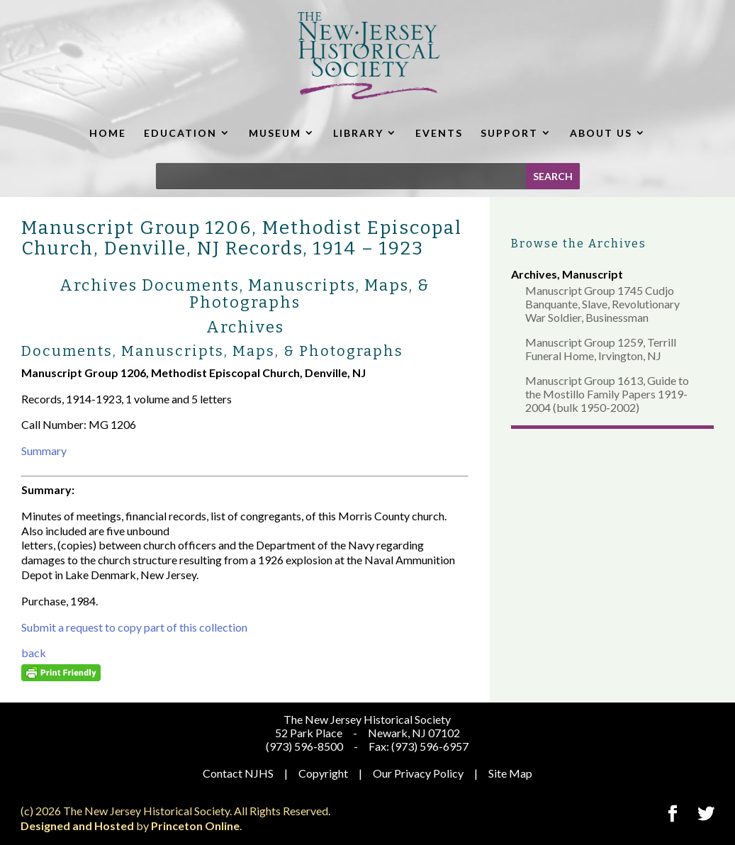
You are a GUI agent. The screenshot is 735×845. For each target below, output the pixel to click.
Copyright (323, 773)
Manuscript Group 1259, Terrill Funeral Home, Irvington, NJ (600, 348)
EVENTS (439, 133)
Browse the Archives (578, 243)
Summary (44, 450)
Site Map (510, 773)
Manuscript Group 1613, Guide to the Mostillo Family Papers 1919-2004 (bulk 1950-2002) (607, 394)
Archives (534, 274)
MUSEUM (275, 133)
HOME (107, 133)
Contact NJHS (238, 773)
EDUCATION (180, 133)
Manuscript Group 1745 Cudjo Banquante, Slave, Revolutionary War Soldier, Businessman (602, 304)
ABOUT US (601, 133)
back (33, 652)
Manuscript (592, 274)
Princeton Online (195, 825)
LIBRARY (358, 133)
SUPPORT (509, 133)
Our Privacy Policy (418, 773)
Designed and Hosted (77, 825)
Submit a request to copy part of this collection (134, 627)
